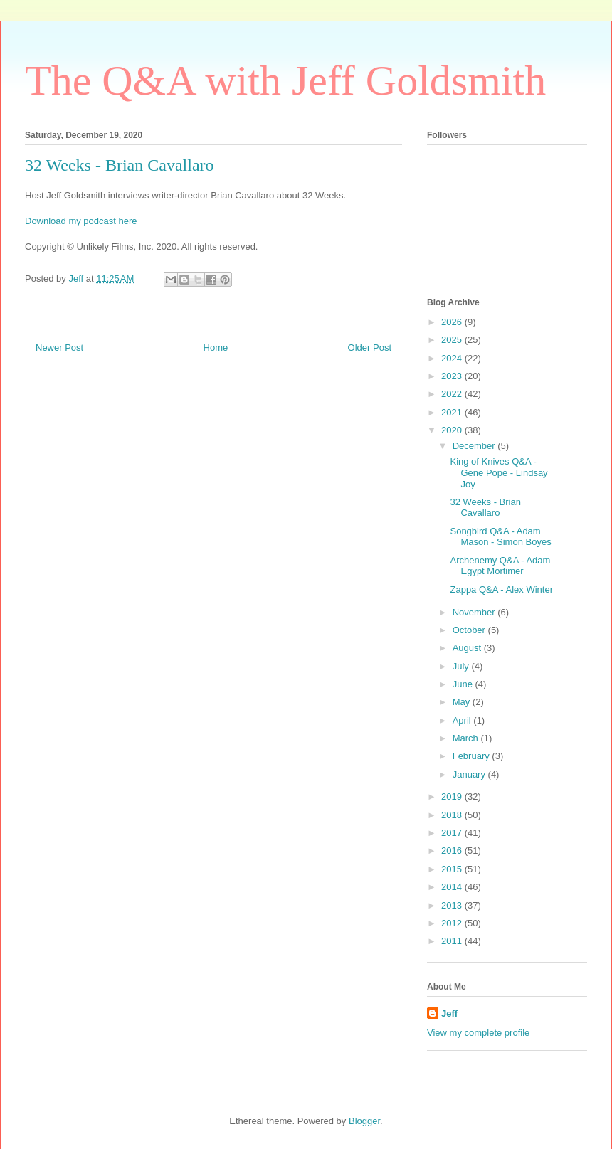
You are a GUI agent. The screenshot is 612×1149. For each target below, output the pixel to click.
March (467, 738)
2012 (453, 923)
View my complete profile (478, 1032)
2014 (453, 886)
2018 (453, 815)
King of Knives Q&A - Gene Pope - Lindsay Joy (498, 472)
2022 (453, 393)
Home (216, 347)
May (463, 702)
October (470, 630)
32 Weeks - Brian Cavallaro (485, 508)
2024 (453, 358)
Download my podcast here (81, 221)
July (462, 666)
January (470, 774)
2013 (453, 905)
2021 (453, 412)
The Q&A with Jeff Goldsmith (285, 80)
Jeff (449, 1013)
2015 (453, 869)
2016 (453, 850)
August (468, 647)
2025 (453, 339)
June (464, 684)
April (463, 720)
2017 (453, 832)
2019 (453, 796)
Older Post (369, 347)
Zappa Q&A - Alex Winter (501, 589)
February (472, 756)
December (475, 445)
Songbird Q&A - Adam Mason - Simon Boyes (500, 537)
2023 (453, 376)
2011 (453, 941)
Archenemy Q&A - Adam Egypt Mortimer (500, 566)
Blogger (364, 1121)
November (475, 612)
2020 (453, 430)
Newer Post (59, 347)
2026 (453, 322)
